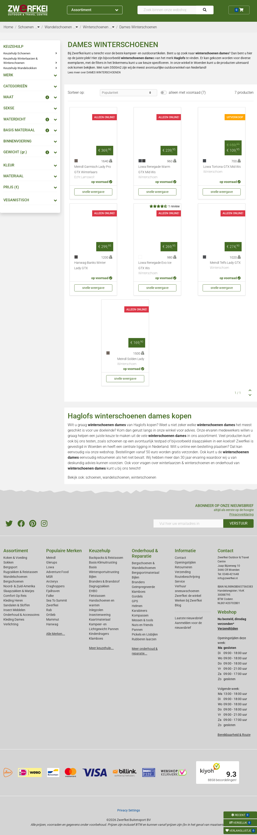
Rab (49, 610)
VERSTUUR (238, 523)
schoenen (93, 477)
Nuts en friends (142, 625)
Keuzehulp (99, 550)
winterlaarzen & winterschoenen (184, 463)
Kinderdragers (99, 634)
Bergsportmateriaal (145, 572)
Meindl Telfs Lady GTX (225, 265)
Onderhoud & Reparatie (145, 553)
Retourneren (183, 567)
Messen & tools (142, 620)
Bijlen (92, 576)
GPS (135, 601)
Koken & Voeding (15, 557)
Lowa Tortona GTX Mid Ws (222, 169)
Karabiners (139, 610)
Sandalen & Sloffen (16, 605)
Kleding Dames (13, 619)
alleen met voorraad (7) (187, 92)
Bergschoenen (13, 581)
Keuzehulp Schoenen (16, 53)
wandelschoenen (116, 477)
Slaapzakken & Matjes (18, 591)
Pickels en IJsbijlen (145, 634)
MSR (49, 576)
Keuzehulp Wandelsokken (20, 68)
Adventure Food (57, 572)
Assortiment (94, 9)
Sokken (8, 562)
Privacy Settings (128, 810)
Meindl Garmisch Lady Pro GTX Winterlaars (93, 172)
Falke (50, 595)
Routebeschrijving (187, 576)
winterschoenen (143, 477)
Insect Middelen (14, 610)
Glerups (51, 562)
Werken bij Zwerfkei (188, 600)
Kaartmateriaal (99, 619)
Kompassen (140, 615)
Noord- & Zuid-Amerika (19, 586)
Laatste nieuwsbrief (189, 618)
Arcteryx (52, 581)
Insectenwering (99, 615)
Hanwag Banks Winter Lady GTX (90, 265)
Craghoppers (55, 586)
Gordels (137, 596)
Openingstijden (185, 562)
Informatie (185, 550)
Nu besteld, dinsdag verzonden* (232, 623)
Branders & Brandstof (104, 581)
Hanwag (52, 624)
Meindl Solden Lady (130, 362)
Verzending (183, 572)
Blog (178, 605)
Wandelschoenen (15, 576)
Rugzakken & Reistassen (20, 572)
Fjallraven (53, 591)
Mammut (52, 619)
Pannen (137, 629)
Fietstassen (97, 595)
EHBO (93, 591)
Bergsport (10, 567)
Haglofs (140, 425)
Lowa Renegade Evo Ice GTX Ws (157, 268)
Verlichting (10, 624)
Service (180, 581)
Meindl (50, 557)
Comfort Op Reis (14, 595)
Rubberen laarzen (144, 639)
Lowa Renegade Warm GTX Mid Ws (157, 172)
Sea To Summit (56, 600)
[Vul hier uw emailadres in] (188, 523)
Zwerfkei (52, 605)
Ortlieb (50, 615)
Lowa (50, 567)
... (37, 27)
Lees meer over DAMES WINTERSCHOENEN (94, 72)
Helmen (137, 606)
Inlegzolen (96, 610)
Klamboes (96, 638)
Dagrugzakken (99, 586)
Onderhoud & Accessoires (21, 615)
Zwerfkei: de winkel (188, 595)
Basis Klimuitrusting (103, 562)
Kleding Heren (13, 600)
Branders (138, 582)
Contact (180, 557)
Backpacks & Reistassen (106, 557)
